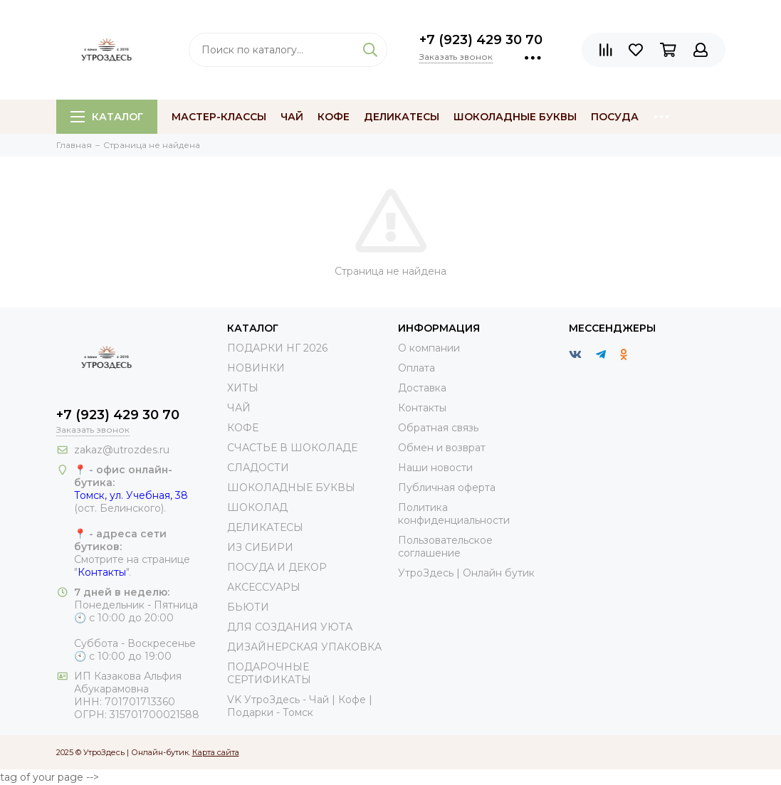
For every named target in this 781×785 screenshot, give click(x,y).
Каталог (106, 116)
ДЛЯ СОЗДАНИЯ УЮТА (289, 627)
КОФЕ (242, 427)
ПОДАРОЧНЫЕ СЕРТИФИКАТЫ (269, 673)
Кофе (334, 116)
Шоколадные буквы (515, 116)
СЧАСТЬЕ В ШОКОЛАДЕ (292, 447)
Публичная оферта (447, 487)
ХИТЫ (242, 387)
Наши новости (435, 467)
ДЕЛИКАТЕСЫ (265, 527)
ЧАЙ (239, 407)
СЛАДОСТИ (258, 467)
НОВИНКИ (256, 368)
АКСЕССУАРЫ (263, 587)
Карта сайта (215, 752)
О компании (429, 348)
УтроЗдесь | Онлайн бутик (466, 573)
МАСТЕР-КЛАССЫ (219, 116)
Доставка (422, 387)
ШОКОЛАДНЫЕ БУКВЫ (291, 487)
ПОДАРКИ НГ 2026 (277, 348)
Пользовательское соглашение (445, 546)
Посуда (615, 116)
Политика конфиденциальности (454, 514)
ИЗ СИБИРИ (260, 547)
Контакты (102, 572)
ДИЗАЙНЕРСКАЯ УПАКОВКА (304, 647)
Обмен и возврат (442, 447)
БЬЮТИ (248, 607)
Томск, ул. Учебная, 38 (131, 495)
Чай (292, 116)
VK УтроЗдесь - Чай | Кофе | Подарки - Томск (299, 706)
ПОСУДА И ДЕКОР (277, 567)
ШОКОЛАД (257, 507)
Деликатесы (401, 116)
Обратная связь (438, 427)
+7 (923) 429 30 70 (480, 40)
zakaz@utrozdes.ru (121, 449)
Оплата (416, 368)
